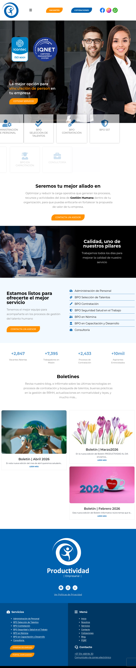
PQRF (84, 640)
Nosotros (85, 622)
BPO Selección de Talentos (26, 622)
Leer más (34, 466)
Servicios (85, 626)
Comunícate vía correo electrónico (93, 657)
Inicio (83, 618)
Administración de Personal (26, 618)
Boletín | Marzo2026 (102, 449)
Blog (83, 637)
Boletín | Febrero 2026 (102, 509)
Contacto (85, 629)
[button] (30, 10)
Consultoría (19, 640)
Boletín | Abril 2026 (34, 459)
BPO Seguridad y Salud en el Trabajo (30, 629)
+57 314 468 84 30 (84, 654)
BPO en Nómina (20, 633)
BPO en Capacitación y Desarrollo (29, 637)
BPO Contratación (21, 626)
